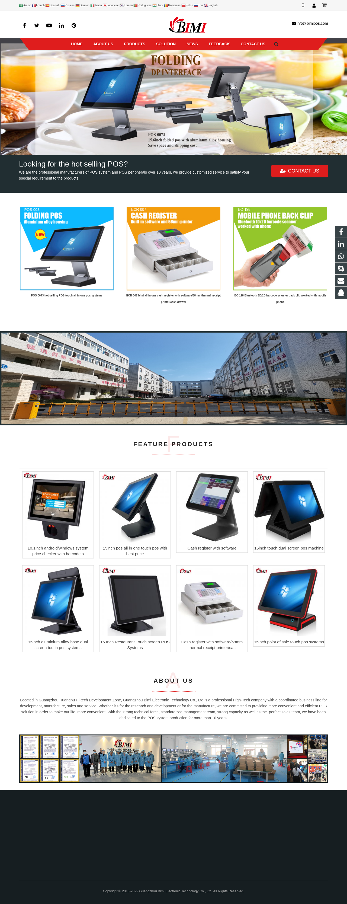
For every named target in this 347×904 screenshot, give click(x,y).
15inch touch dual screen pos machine (289, 548)
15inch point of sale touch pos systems (289, 642)
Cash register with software (212, 548)
